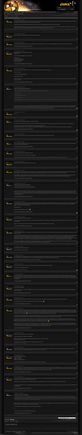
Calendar (32, 12)
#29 (76, 376)
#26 (76, 347)
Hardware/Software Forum (18, 13)
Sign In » (59, 7)
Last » (16, 421)
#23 (76, 297)
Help (72, 9)
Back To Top (23, 431)
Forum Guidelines (66, 13)
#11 (76, 151)
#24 (76, 308)
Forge (8, 34)
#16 (76, 216)
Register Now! (63, 9)
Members (27, 12)
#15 (76, 201)
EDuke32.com (12, 12)
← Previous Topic (62, 419)
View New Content (73, 13)
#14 (76, 183)
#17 (76, 230)
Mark (7, 20)
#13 (76, 170)
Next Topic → (75, 419)
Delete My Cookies (14, 431)
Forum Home (19, 431)
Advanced (74, 12)
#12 (76, 161)
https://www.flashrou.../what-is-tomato (20, 269)
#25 (76, 332)
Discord (18, 12)
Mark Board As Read (8, 431)
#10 (76, 141)
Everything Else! (9, 13)
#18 (76, 246)
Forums (22, 12)
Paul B (8, 87)
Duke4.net (7, 12)
